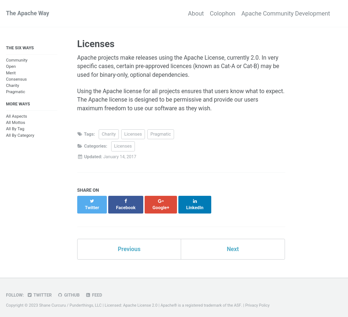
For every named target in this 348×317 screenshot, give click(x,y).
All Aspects (16, 117)
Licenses (133, 136)
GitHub (70, 291)
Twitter (40, 291)
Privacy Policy (262, 302)
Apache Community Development (285, 13)
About (184, 13)
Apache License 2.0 (142, 302)
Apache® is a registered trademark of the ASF (204, 302)
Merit (11, 73)
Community (16, 60)
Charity (12, 86)
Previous (129, 245)
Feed (96, 291)
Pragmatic (15, 92)
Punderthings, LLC (86, 302)
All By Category (20, 136)
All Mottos (15, 123)
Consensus (16, 79)
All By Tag (15, 129)
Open (11, 67)
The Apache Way (28, 13)
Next (232, 245)
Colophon (216, 13)
